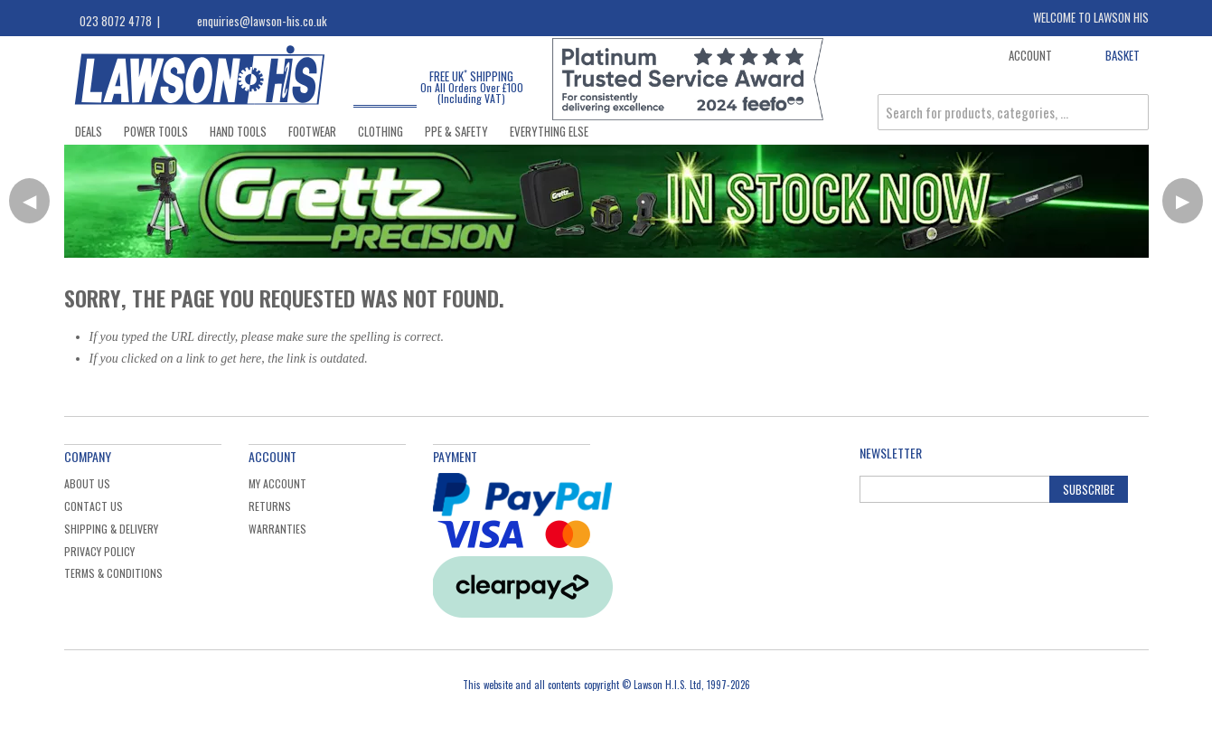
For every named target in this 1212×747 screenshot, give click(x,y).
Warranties (277, 528)
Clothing (380, 131)
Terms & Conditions (113, 573)
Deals (88, 131)
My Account (277, 483)
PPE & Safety (456, 131)
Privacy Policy (99, 551)
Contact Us (93, 506)
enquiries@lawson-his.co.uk (262, 21)
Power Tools (156, 131)
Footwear (312, 131)
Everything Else (549, 131)
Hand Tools (238, 131)
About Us (87, 483)
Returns (270, 506)
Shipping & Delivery (111, 528)
